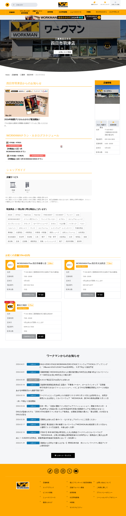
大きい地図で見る (101, 123)
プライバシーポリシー (103, 487)
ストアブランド (46, 484)
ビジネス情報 (46, 487)
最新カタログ (46, 495)
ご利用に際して (100, 484)
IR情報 (70, 495)
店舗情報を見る (28, 289)
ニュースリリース (47, 491)
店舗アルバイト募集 (75, 484)
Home (7, 75)
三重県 (22, 75)
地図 (41, 289)
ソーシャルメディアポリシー (105, 491)
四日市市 (30, 75)
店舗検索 (44, 480)
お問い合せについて (102, 480)
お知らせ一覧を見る (63, 454)
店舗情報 (15, 75)
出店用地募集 (73, 491)
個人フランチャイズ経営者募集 (79, 480)
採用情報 (71, 487)
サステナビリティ (74, 498)
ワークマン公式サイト (63, 4)
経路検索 (113, 123)
